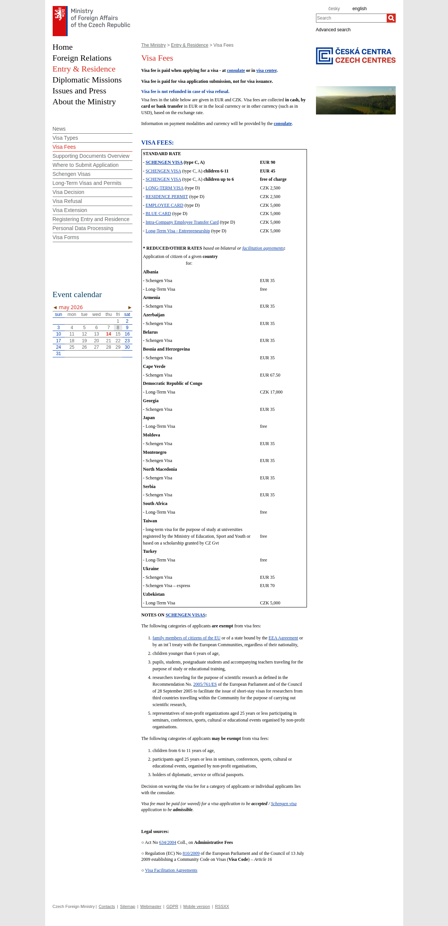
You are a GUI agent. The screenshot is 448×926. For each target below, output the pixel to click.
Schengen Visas (72, 174)
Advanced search (333, 29)
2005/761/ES (205, 684)
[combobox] (351, 18)
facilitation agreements (263, 248)
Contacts (107, 906)
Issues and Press (79, 90)
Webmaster (150, 906)
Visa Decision (69, 192)
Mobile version (196, 906)
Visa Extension (70, 210)
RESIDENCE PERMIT (167, 196)
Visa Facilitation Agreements (171, 870)
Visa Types (65, 138)
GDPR (172, 906)
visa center (266, 70)
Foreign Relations (82, 58)
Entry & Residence (189, 45)
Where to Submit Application (86, 165)
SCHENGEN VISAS (185, 615)
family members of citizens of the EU (187, 638)
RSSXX (222, 906)
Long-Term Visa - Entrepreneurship (178, 230)
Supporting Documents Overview (91, 156)
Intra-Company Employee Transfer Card (182, 222)
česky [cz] (334, 8)
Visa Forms (66, 237)
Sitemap (127, 906)
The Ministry (153, 45)
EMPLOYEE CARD (164, 205)
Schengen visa (283, 803)
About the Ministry (84, 101)
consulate (236, 70)
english (359, 8)
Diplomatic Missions (87, 79)
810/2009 (190, 853)
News (59, 129)
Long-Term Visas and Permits (87, 183)
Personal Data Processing (83, 228)
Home (63, 47)
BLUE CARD (158, 213)
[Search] (391, 18)
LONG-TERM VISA (165, 188)
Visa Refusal (67, 201)
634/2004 (167, 842)
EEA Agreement (283, 638)
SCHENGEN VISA (164, 162)
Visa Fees (64, 147)
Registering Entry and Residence (91, 219)
